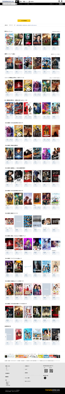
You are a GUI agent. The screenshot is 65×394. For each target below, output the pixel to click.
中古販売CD (32, 1)
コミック (26, 1)
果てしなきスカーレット (18, 92)
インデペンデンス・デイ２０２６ (19, 160)
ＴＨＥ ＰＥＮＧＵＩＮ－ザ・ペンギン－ (57, 318)
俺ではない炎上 (45, 69)
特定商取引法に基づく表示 (43, 360)
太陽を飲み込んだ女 (17, 273)
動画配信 (6, 376)
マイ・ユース (26, 273)
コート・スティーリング (36, 137)
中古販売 (7, 384)
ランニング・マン (45, 137)
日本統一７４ (35, 46)
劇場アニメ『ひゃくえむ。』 (19, 250)
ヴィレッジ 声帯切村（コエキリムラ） (29, 46)
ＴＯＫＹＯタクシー (17, 69)
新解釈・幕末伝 (7, 92)
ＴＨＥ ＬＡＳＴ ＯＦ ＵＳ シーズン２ (39, 318)
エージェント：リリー (46, 160)
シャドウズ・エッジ (54, 69)
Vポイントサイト (28, 381)
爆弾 (6, 69)
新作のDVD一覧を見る (56, 31)
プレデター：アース (54, 46)
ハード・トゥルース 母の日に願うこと (20, 46)
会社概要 (6, 360)
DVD (18, 1)
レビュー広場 (27, 377)
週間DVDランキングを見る (55, 54)
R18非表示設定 (8, 385)
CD (21, 1)
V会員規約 (8, 360)
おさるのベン (54, 137)
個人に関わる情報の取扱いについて (34, 360)
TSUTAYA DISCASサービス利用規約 (15, 360)
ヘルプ (26, 369)
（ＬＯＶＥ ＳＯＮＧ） (55, 205)
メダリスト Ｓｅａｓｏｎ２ (46, 250)
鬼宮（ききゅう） (54, 273)
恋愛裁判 (34, 205)
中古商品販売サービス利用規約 (25, 360)
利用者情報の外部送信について (51, 360)
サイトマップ (58, 360)
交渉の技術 (34, 273)
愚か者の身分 (44, 92)
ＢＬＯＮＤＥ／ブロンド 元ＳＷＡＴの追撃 (58, 160)
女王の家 (6, 273)
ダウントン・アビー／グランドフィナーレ (48, 46)
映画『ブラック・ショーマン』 (28, 69)
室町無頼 (34, 69)
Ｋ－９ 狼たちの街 (8, 160)
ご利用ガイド (27, 366)
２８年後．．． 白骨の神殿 (56, 92)
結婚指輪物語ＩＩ (54, 250)
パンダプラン (26, 92)
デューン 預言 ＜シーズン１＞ (47, 318)
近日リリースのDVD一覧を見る (55, 77)
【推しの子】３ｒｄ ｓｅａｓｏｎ (29, 250)
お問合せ (26, 372)
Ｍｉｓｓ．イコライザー (27, 160)
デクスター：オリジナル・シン (28, 318)
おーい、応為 (44, 205)
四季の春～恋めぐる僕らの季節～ (47, 273)
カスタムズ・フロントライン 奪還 (38, 160)
